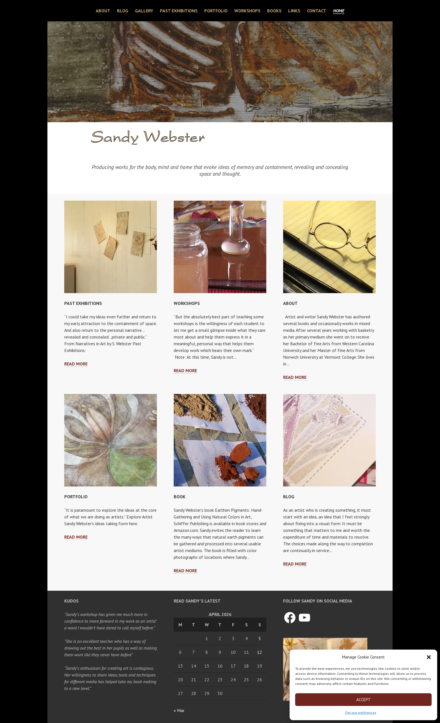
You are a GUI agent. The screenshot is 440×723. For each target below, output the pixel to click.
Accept (363, 699)
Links (294, 10)
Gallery (144, 10)
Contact (316, 10)
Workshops (247, 10)
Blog (122, 10)
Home (338, 10)
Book (179, 496)
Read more (76, 364)
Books (274, 10)
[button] (429, 657)
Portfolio (216, 10)
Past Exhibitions (179, 10)
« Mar (179, 710)
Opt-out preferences (360, 712)
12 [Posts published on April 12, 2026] (259, 652)
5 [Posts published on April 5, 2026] (259, 638)
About (103, 10)
